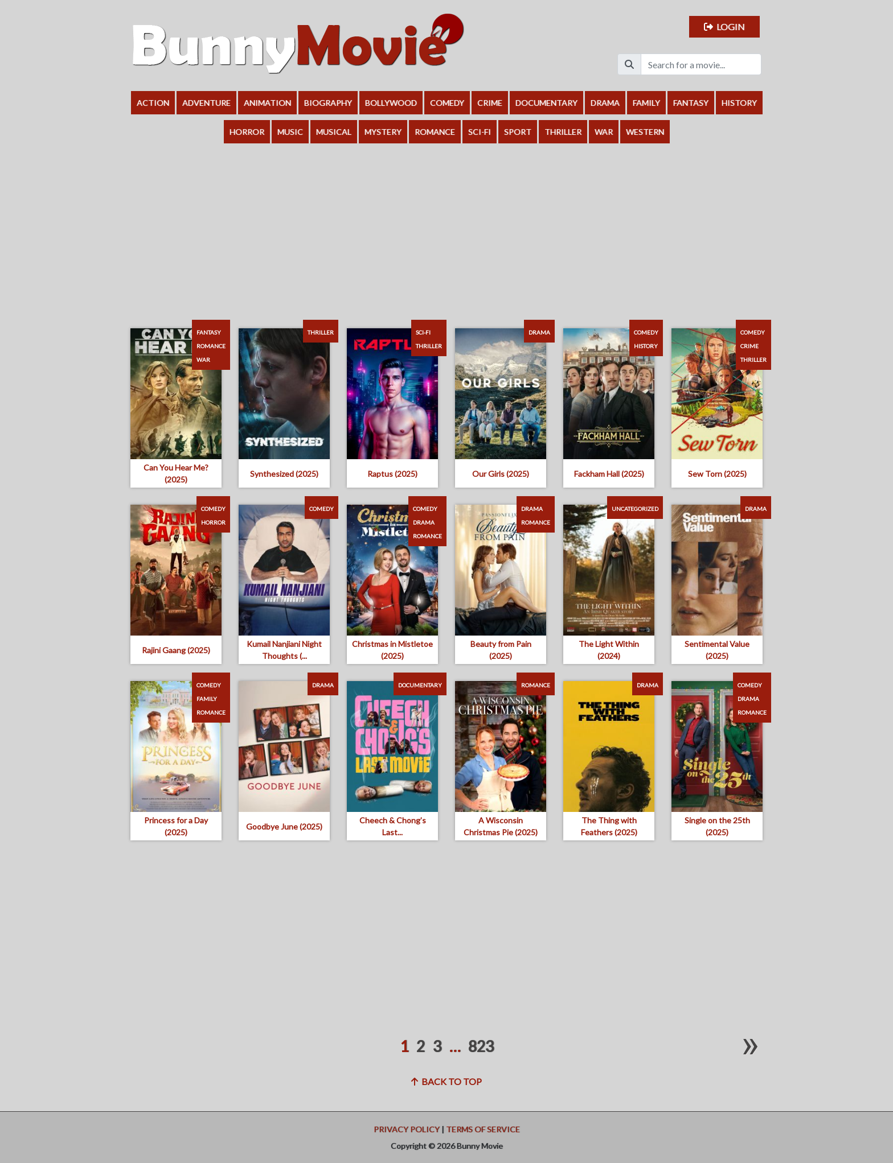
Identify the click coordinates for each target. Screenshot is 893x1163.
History (739, 103)
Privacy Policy (407, 1129)
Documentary (546, 103)
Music (290, 132)
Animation (267, 103)
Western (645, 132)
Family (646, 103)
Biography (328, 103)
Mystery (383, 132)
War (604, 132)
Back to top (446, 1081)
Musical (333, 132)
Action (153, 103)
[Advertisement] (446, 228)
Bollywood (391, 103)
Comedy (447, 103)
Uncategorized (635, 508)
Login (724, 26)
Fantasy (690, 103)
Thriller (562, 132)
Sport (517, 132)
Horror (247, 132)
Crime (489, 103)
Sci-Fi (479, 132)
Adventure (206, 103)
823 (481, 1046)
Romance (435, 132)
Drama (605, 103)
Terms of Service (483, 1129)
